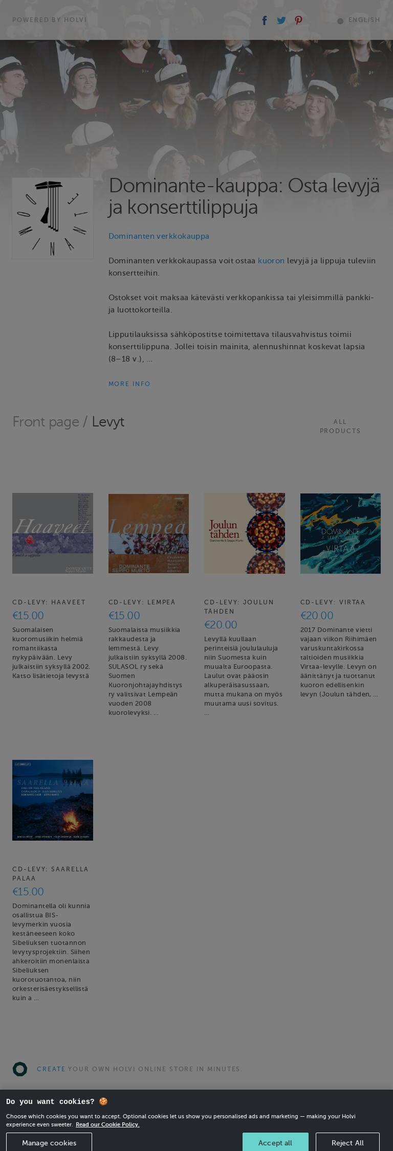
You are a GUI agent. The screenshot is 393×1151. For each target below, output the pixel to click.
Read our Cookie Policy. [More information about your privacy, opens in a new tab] (108, 1131)
